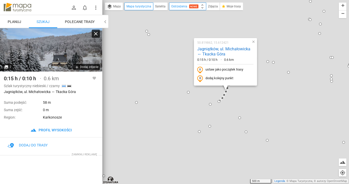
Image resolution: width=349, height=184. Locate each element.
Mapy (114, 6)
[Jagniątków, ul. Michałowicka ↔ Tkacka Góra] (51, 50)
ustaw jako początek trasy (220, 69)
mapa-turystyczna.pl (17, 7)
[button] (103, 176)
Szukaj (43, 22)
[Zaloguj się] (74, 8)
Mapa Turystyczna (300, 181)
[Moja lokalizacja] (342, 173)
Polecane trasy (80, 22)
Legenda (279, 181)
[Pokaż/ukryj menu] (96, 8)
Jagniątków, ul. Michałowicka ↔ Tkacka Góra (223, 52)
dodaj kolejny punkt (215, 78)
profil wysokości (51, 130)
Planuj (14, 22)
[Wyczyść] (96, 34)
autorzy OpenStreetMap (332, 181)
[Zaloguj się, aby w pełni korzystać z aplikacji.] (94, 78)
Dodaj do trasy (28, 145)
